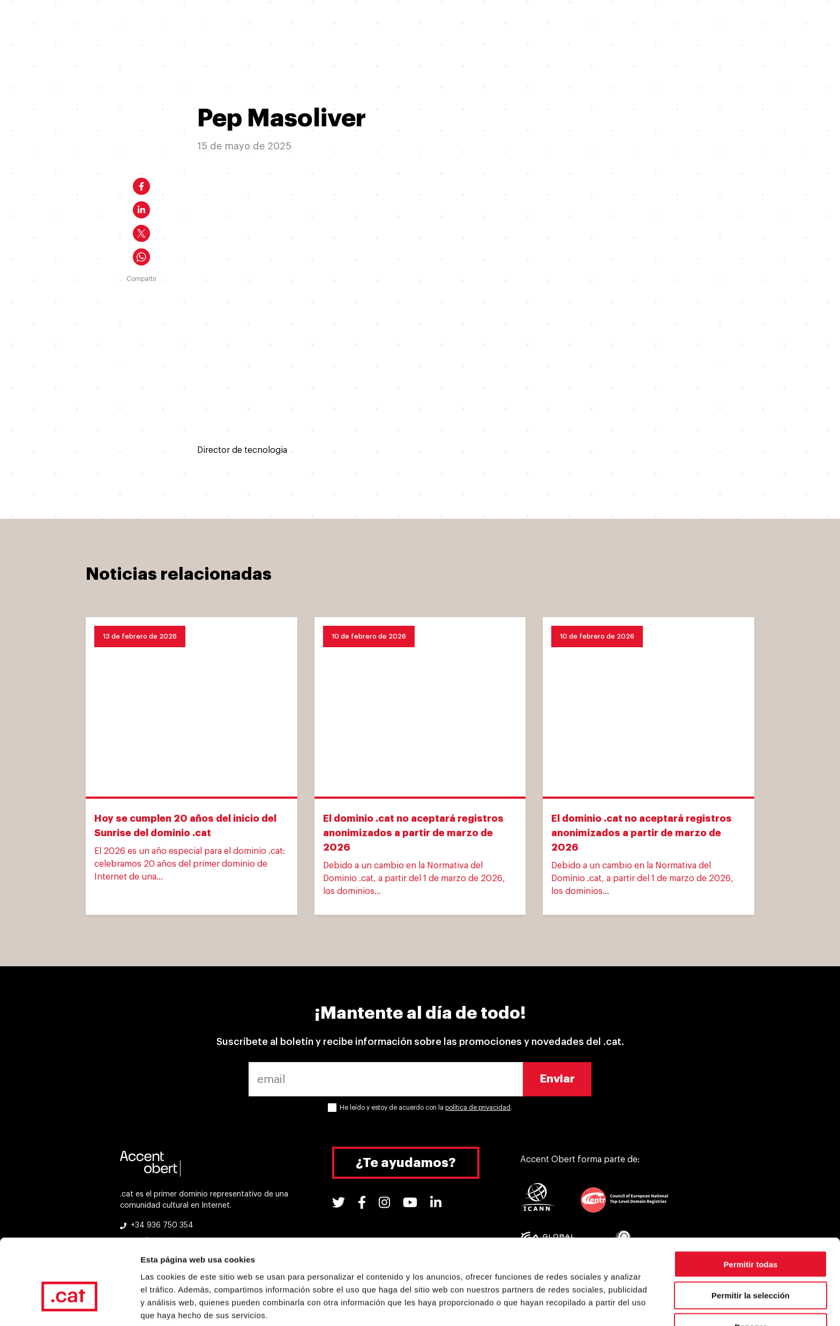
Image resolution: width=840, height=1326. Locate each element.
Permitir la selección (750, 1234)
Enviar (557, 1079)
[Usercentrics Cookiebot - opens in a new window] (69, 1305)
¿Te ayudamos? (406, 1162)
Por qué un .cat (434, 26)
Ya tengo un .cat (355, 26)
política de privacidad (478, 1107)
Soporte (592, 25)
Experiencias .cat (516, 26)
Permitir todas (751, 1203)
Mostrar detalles (580, 1304)
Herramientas (658, 25)
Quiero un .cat (277, 26)
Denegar (750, 1266)
